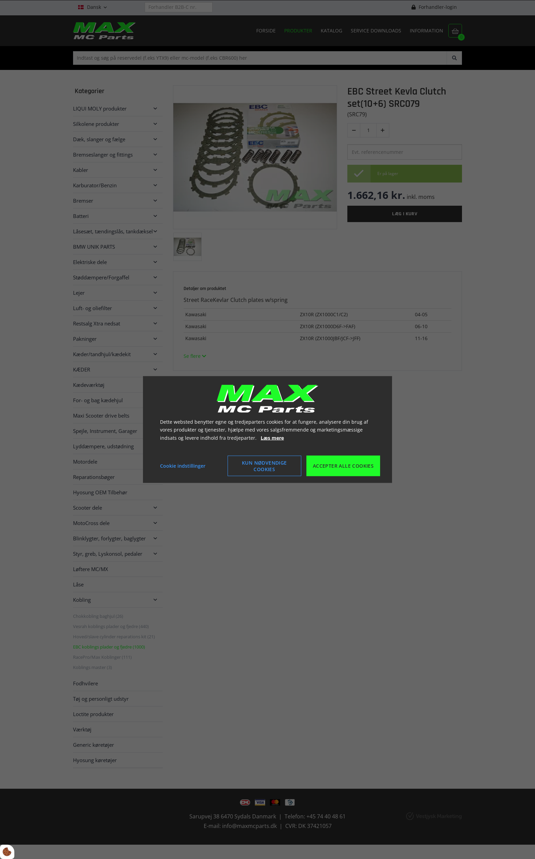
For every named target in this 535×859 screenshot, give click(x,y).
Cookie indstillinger (182, 466)
